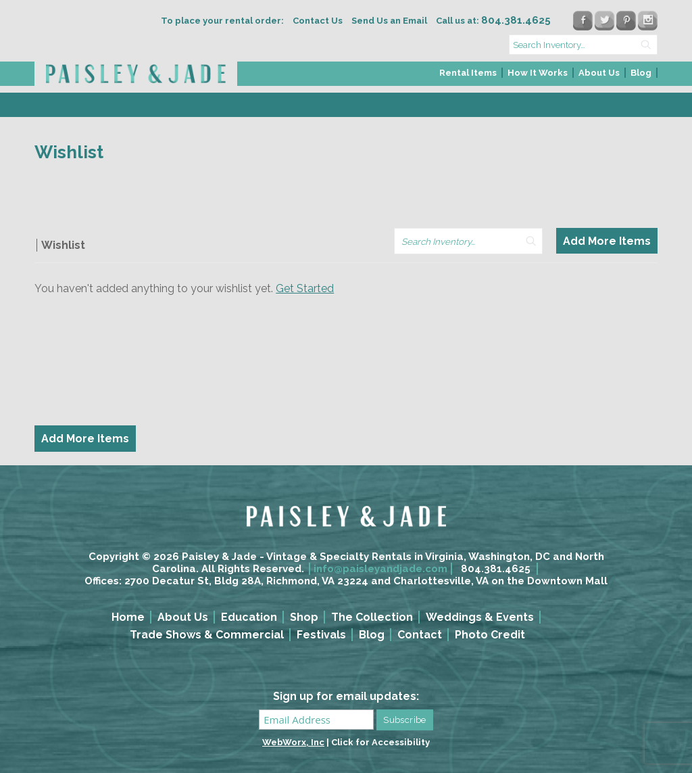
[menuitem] (469, 77)
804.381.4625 (495, 569)
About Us (599, 73)
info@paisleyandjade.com (380, 569)
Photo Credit (490, 634)
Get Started (305, 288)
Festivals (321, 634)
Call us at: (493, 21)
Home (128, 617)
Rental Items (468, 73)
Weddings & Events (480, 617)
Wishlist (63, 245)
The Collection (372, 617)
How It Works (538, 73)
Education (249, 617)
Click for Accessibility (380, 742)
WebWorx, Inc (293, 742)
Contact (419, 634)
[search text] (583, 44)
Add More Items (607, 241)
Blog (641, 73)
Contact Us (318, 21)
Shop (304, 617)
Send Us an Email (389, 21)
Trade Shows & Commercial (207, 634)
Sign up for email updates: (346, 696)
